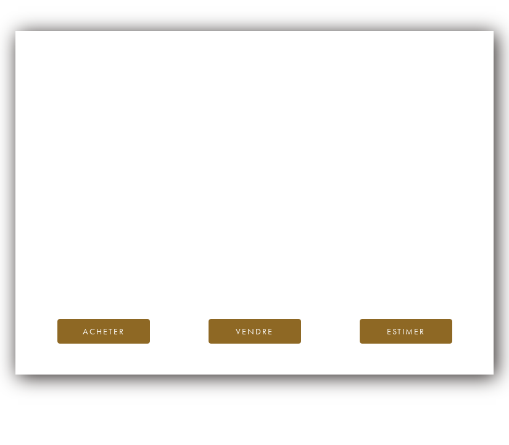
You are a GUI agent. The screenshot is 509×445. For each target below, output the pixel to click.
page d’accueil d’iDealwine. (403, 253)
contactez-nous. (327, 280)
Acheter (104, 331)
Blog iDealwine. (338, 266)
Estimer (406, 331)
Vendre (254, 331)
